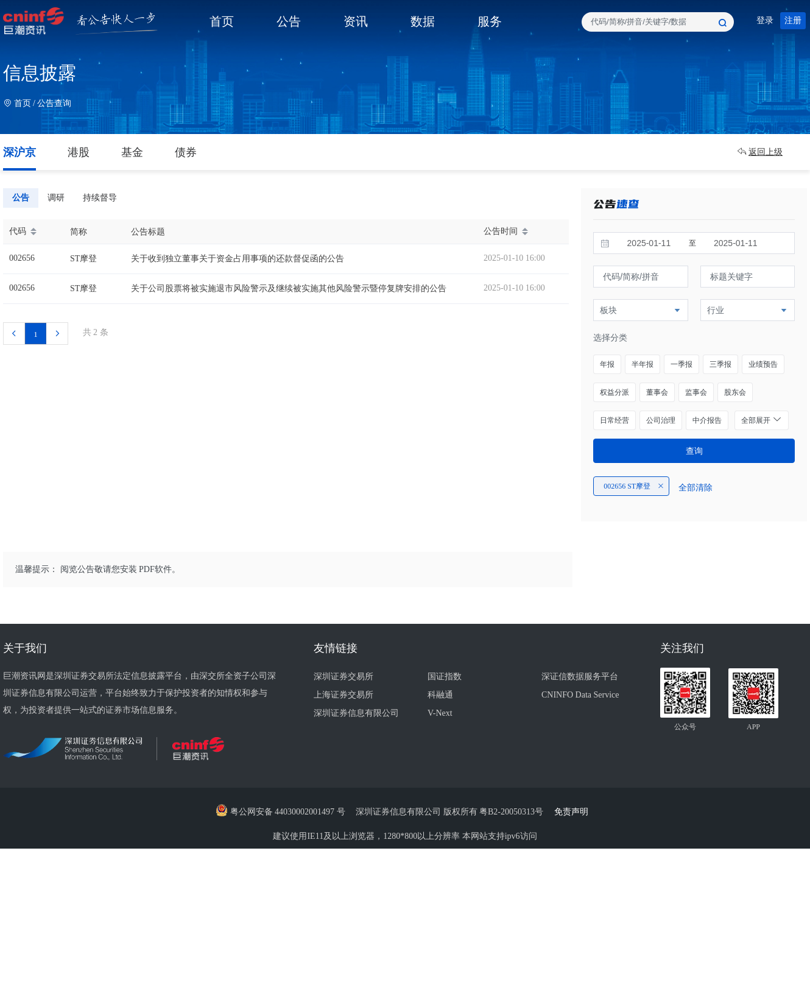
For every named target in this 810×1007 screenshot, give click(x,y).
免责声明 (574, 811)
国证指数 (445, 676)
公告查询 (54, 103)
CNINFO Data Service (580, 694)
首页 (222, 21)
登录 (764, 20)
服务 (489, 21)
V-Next (440, 713)
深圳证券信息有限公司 (356, 713)
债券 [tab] (186, 152)
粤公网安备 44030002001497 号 (280, 811)
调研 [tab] (56, 197)
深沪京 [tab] (19, 152)
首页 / (20, 103)
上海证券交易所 (343, 694)
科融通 (440, 694)
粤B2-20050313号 (512, 811)
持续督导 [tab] (100, 197)
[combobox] (658, 22)
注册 (792, 20)
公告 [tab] (20, 197)
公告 (288, 21)
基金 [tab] (132, 152)
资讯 (355, 21)
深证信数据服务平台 (579, 676)
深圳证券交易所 (343, 676)
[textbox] (658, 22)
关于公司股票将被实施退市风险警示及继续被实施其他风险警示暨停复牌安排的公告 (288, 288)
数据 (422, 21)
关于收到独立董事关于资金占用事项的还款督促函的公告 (237, 258)
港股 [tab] (79, 152)
